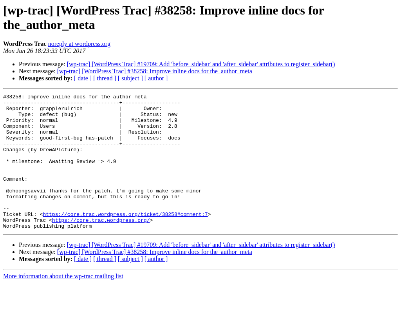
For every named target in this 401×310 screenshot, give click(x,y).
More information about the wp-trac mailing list (63, 303)
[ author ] (156, 78)
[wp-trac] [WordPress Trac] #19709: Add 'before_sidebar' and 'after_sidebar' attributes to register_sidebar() (201, 64)
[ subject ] (130, 78)
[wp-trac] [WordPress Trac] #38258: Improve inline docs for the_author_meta (154, 71)
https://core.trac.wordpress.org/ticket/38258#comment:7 (125, 238)
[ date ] (83, 78)
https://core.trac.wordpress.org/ (101, 245)
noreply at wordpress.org (79, 43)
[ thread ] (104, 78)
